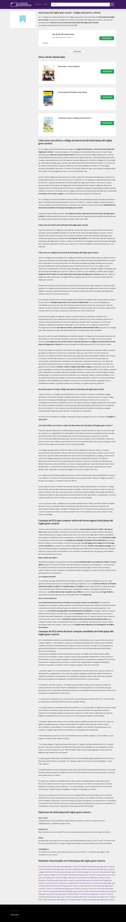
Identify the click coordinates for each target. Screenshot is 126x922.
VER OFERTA (107, 71)
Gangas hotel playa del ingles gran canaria (66, 891)
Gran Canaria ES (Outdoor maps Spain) (72, 92)
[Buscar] (112, 4)
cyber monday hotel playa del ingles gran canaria (95, 900)
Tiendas (46, 4)
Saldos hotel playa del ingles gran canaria (90, 894)
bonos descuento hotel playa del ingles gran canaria (58, 866)
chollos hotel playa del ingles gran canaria (54, 869)
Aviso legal (14, 914)
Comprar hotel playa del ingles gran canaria (63, 889)
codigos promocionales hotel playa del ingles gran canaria (72, 875)
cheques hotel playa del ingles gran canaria (97, 866)
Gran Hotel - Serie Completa (69, 66)
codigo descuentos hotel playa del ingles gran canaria (93, 869)
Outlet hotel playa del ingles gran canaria (100, 891)
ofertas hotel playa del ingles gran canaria (62, 886)
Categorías (38, 4)
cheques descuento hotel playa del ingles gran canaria (93, 897)
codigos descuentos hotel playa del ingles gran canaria (83, 877)
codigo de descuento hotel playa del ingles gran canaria (60, 872)
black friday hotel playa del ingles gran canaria (56, 900)
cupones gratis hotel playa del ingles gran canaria (65, 883)
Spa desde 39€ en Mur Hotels (63, 34)
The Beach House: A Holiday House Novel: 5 (74, 118)
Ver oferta (106, 38)
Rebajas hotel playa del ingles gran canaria (55, 894)
